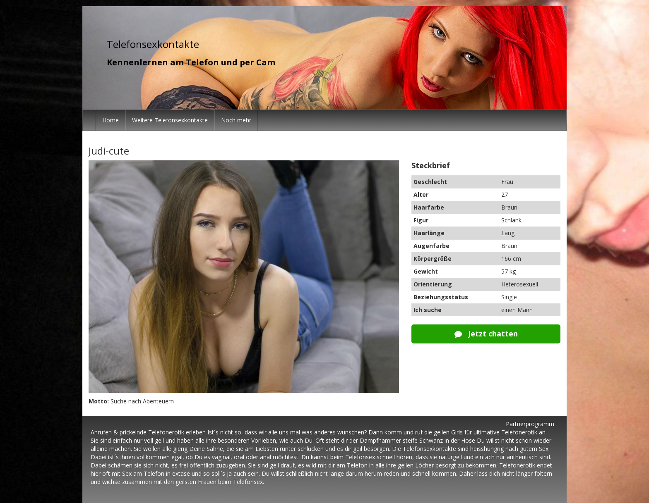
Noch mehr (236, 120)
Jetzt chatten (486, 334)
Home (110, 120)
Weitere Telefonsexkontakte (170, 120)
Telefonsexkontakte (153, 44)
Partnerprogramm (530, 424)
